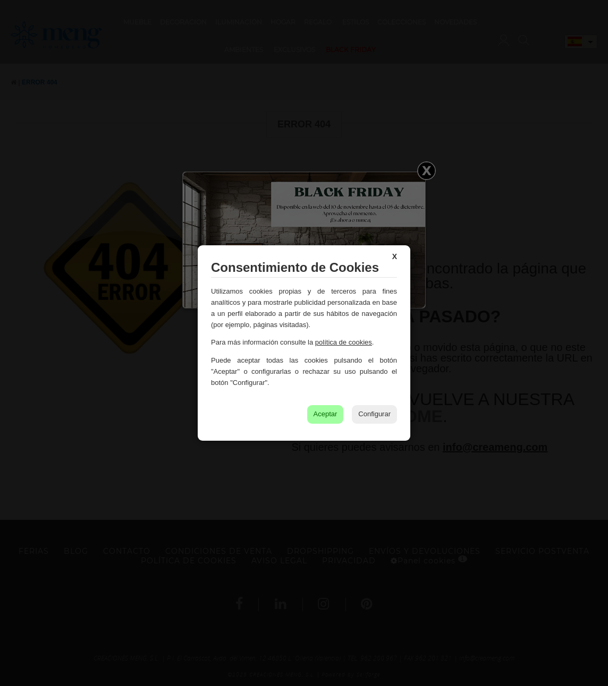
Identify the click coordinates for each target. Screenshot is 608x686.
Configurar (374, 414)
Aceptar (325, 414)
